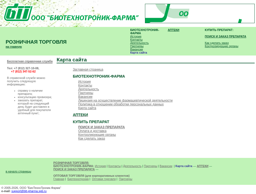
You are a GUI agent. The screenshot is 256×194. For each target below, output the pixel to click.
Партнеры (137, 46)
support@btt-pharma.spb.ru (28, 191)
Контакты (136, 39)
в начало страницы (18, 171)
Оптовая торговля (104, 179)
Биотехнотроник (78, 179)
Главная (58, 179)
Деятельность (139, 42)
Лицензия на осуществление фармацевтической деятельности (125, 100)
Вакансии (136, 49)
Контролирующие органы (221, 46)
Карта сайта (87, 108)
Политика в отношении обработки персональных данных (121, 104)
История (135, 36)
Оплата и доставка (92, 131)
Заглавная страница (88, 69)
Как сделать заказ (217, 42)
